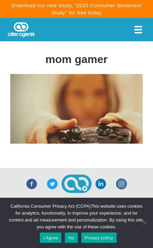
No (71, 237)
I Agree (50, 237)
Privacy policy (99, 237)
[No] (144, 222)
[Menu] (138, 29)
